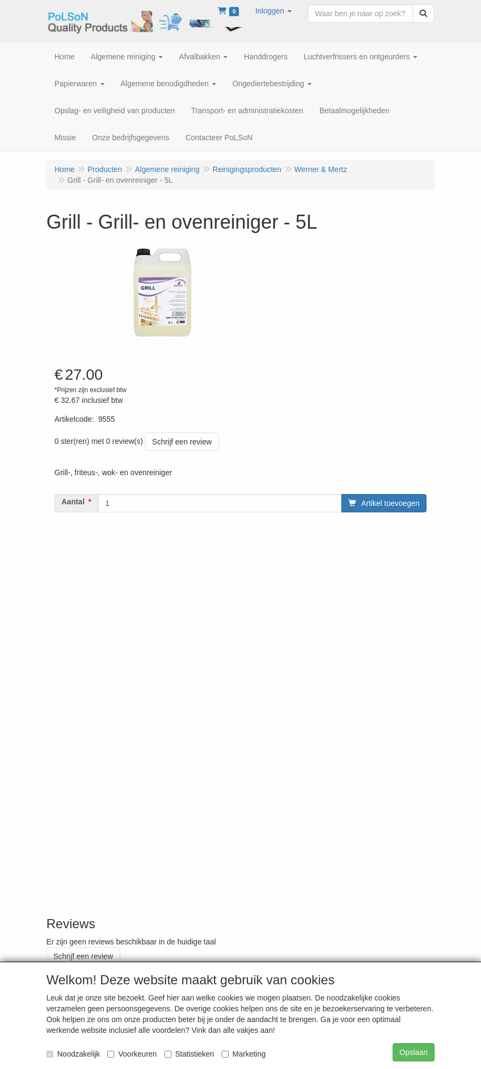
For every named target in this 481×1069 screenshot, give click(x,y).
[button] (273, 11)
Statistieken (189, 1054)
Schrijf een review (182, 441)
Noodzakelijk (73, 1054)
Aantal (73, 501)
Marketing (243, 1054)
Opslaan (414, 1052)
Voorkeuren (132, 1054)
